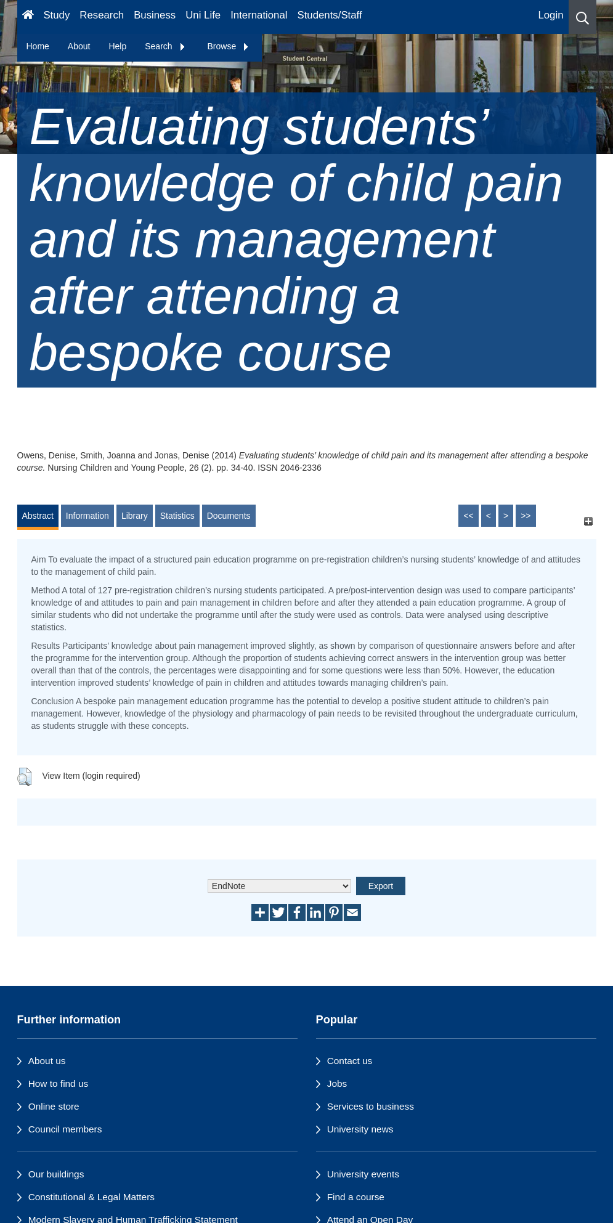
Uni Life (203, 15)
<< (468, 516)
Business (155, 15)
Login (550, 15)
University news (360, 1129)
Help (117, 46)
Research (101, 15)
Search (165, 46)
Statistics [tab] (177, 516)
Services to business (370, 1106)
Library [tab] (134, 516)
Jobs (337, 1083)
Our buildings (56, 1174)
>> (525, 516)
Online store (53, 1106)
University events (363, 1174)
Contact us (350, 1060)
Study (56, 15)
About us (47, 1060)
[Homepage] (28, 17)
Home (37, 46)
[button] (582, 17)
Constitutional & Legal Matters (91, 1197)
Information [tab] (87, 516)
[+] (588, 521)
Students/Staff (330, 15)
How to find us (58, 1083)
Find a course (355, 1197)
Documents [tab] (229, 516)
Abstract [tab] (38, 516)
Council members (65, 1129)
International (258, 15)
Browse (229, 46)
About (79, 46)
